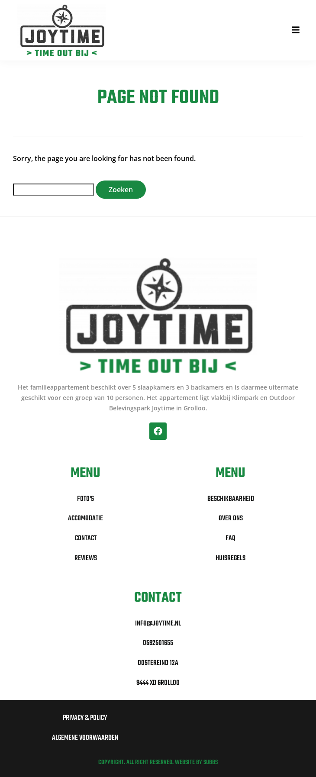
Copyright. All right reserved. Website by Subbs (158, 762)
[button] (295, 31)
